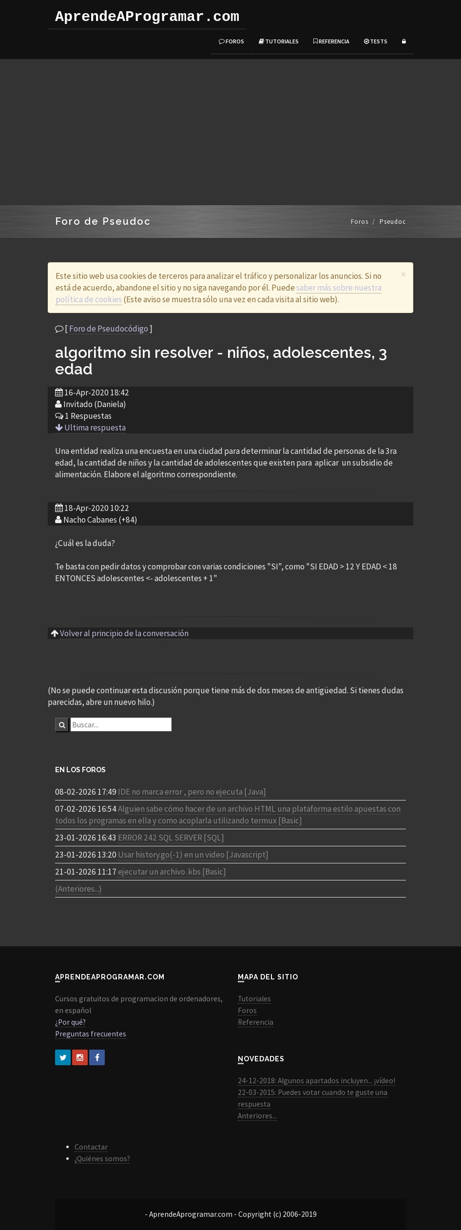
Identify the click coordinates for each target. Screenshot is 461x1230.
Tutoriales (279, 41)
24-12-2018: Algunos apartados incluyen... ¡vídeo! (316, 1080)
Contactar (91, 1147)
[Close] (403, 274)
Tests (375, 41)
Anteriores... (257, 1115)
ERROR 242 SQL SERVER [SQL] (171, 837)
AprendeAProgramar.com (147, 17)
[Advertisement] (230, 132)
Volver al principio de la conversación (124, 633)
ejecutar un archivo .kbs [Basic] (172, 871)
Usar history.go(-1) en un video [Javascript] (193, 854)
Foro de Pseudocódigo (108, 328)
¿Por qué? (70, 1022)
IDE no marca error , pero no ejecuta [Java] (192, 791)
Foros (231, 41)
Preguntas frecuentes (90, 1033)
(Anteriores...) (78, 888)
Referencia (331, 41)
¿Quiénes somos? (102, 1158)
